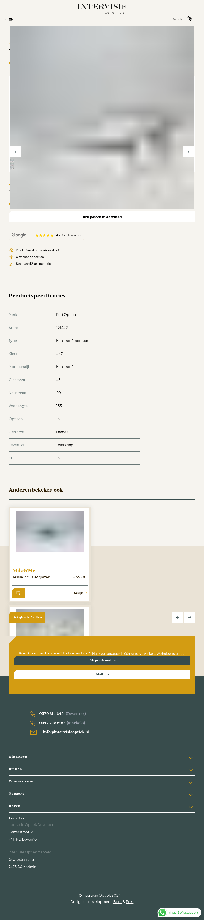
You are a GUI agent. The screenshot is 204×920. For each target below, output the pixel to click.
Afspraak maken (102, 660)
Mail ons (102, 674)
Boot (117, 901)
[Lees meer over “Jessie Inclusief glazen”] (18, 593)
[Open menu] (55, 19)
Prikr (130, 901)
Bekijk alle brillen (27, 617)
